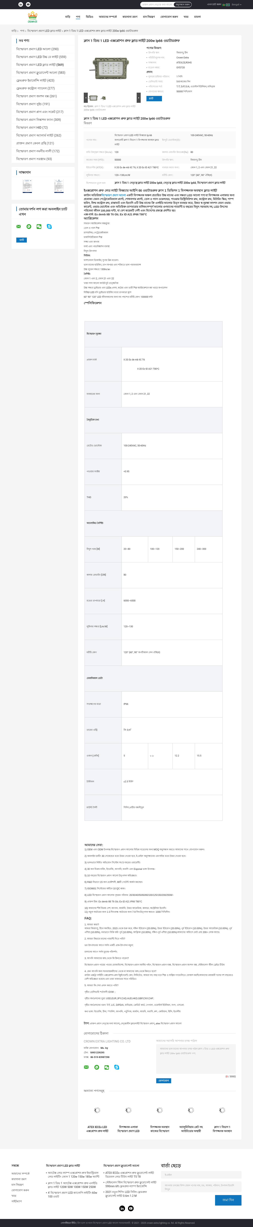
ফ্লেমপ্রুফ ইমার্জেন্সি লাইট (31, 80)
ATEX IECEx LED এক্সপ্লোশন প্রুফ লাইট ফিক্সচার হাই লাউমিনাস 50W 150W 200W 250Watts (97, 1129)
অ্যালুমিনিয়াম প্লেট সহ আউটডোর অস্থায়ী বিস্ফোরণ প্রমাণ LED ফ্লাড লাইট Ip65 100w (191, 1129)
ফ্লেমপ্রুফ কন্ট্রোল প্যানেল (31, 88)
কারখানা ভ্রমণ (129, 16)
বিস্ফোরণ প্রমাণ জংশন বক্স (32, 96)
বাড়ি (67, 16)
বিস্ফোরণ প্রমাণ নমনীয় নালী (34, 151)
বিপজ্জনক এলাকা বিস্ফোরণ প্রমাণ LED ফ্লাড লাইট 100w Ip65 (128, 1129)
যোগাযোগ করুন (169, 16)
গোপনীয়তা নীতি (68, 1223)
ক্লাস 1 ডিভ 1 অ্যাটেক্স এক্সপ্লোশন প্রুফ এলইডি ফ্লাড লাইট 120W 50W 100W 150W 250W (72, 1185)
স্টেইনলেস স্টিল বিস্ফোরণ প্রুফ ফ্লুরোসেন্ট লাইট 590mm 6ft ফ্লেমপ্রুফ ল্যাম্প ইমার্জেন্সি (130, 1184)
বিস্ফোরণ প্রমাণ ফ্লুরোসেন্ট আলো (36, 72)
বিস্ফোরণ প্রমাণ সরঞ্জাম (31, 159)
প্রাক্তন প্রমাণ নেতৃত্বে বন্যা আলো (105, 1023)
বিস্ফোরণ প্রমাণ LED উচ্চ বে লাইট (37, 57)
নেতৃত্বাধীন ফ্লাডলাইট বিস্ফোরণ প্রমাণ (137, 1023)
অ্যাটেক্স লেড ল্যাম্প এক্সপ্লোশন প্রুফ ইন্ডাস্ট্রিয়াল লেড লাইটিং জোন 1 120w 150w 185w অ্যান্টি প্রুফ (73, 1175)
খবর (186, 16)
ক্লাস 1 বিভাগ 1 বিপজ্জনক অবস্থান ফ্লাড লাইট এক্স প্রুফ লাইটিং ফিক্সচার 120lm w (222, 1129)
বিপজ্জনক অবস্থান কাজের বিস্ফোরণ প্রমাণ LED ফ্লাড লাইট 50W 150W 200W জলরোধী (159, 1129)
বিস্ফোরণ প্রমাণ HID (28, 127)
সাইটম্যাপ (17, 1201)
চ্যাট (151, 98)
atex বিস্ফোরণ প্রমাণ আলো (169, 1023)
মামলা (197, 16)
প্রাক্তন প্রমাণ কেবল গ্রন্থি (31, 143)
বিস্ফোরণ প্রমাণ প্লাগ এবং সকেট (35, 112)
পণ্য (78, 16)
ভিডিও (89, 16)
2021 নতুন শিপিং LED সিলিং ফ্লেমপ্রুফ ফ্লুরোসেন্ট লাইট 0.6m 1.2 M (126, 1193)
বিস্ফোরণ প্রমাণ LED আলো (33, 49)
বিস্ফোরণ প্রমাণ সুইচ (29, 104)
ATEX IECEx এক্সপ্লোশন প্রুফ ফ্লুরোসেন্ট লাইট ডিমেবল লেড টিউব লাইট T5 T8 (129, 1174)
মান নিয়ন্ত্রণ (149, 16)
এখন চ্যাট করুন (214, 4)
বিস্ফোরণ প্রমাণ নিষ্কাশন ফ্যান (34, 120)
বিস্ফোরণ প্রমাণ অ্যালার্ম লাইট (34, 135)
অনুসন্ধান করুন (183, 4)
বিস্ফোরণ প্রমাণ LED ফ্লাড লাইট (44, 30)
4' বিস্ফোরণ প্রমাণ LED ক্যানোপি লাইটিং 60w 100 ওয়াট (72, 1194)
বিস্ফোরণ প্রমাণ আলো (113, 195)
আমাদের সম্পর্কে (108, 16)
